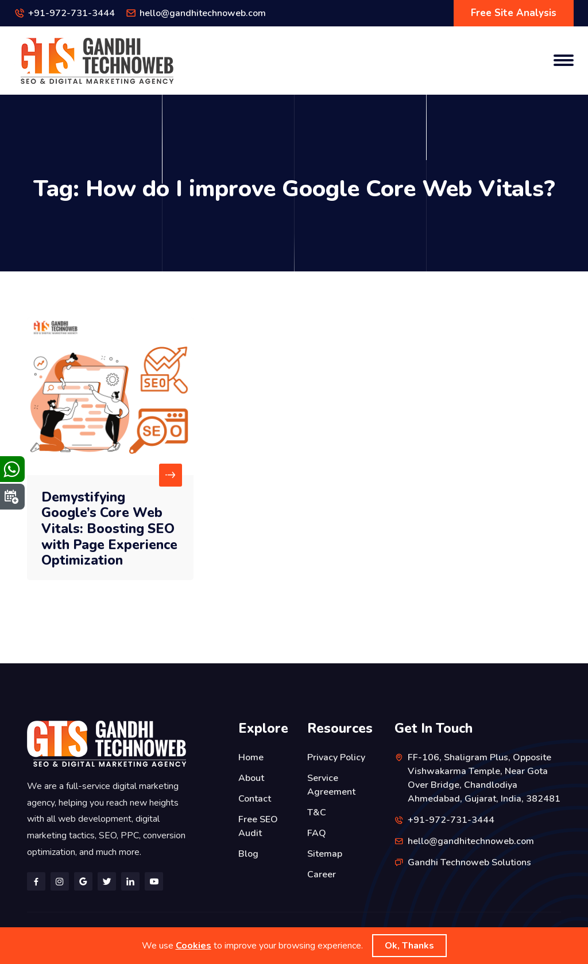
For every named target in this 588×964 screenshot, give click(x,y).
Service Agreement (331, 785)
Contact (254, 798)
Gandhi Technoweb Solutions (469, 862)
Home (251, 757)
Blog (248, 854)
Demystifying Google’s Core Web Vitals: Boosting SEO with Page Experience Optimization (109, 528)
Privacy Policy (336, 757)
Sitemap (324, 854)
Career (321, 874)
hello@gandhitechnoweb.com (203, 13)
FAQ (316, 833)
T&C (316, 812)
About (251, 778)
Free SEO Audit (258, 826)
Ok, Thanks (409, 945)
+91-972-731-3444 (71, 13)
